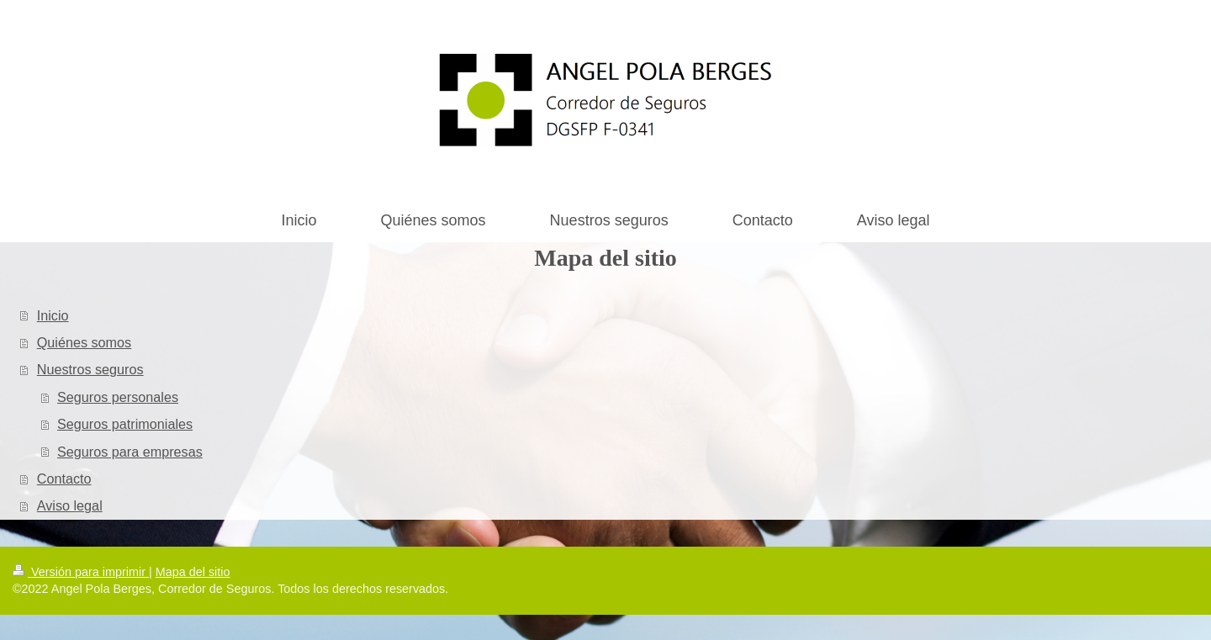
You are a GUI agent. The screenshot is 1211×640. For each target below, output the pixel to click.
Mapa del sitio (193, 572)
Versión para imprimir (81, 572)
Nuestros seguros (90, 369)
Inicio (53, 315)
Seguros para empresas (130, 451)
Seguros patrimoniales (125, 423)
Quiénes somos (84, 342)
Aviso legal (70, 505)
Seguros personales (117, 397)
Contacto (64, 478)
